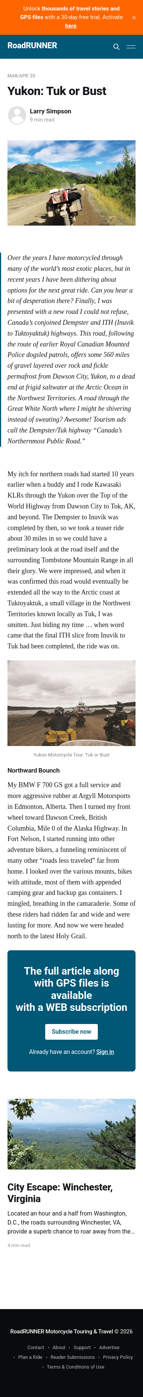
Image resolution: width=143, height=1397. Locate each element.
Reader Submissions (73, 1357)
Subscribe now (71, 1031)
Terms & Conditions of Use (76, 1367)
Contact (35, 1347)
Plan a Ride (30, 1357)
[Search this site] (116, 47)
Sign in (105, 1051)
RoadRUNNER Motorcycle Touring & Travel (61, 1331)
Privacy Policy (118, 1357)
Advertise (109, 1347)
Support (82, 1347)
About (59, 1347)
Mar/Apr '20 (21, 76)
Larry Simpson (50, 111)
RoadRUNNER (32, 46)
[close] (134, 18)
